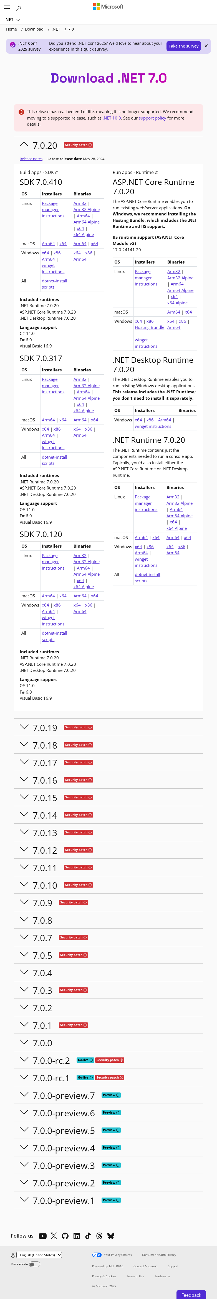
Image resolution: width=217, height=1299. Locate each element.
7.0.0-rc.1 (51, 1078)
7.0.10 (45, 885)
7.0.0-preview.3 (64, 1165)
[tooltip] (90, 145)
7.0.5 (42, 955)
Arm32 (80, 203)
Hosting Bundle (149, 327)
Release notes (31, 158)
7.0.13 (45, 833)
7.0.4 (42, 973)
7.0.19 (45, 728)
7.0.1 (42, 1025)
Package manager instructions (53, 209)
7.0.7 (42, 938)
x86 (57, 252)
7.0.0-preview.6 (64, 1113)
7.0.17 (45, 763)
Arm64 (83, 215)
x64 (80, 228)
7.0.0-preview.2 (64, 1183)
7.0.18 (45, 745)
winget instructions (53, 268)
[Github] (65, 1236)
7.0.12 (45, 850)
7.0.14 (45, 815)
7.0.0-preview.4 (64, 1148)
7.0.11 (45, 868)
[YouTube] (42, 1236)
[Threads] (99, 1236)
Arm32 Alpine (87, 209)
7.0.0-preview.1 (64, 1200)
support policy (152, 118)
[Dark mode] (34, 1264)
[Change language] (39, 1255)
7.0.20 (45, 145)
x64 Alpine (84, 234)
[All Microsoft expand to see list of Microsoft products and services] (7, 7)
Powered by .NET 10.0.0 (107, 1266)
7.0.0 (42, 1043)
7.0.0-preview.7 (64, 1095)
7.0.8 (42, 920)
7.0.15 (45, 798)
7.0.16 (45, 780)
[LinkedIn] (76, 1236)
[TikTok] (88, 1236)
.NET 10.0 (112, 118)
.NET (9, 19)
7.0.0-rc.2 (51, 1060)
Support (173, 1266)
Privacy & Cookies (104, 1276)
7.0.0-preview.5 (64, 1130)
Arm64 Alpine (87, 222)
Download (34, 29)
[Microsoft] (108, 7)
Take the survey (184, 46)
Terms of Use (135, 1276)
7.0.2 (42, 1008)
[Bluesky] (110, 1236)
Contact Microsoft (145, 1266)
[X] (54, 1236)
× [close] (206, 45)
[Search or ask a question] (19, 7)
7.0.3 (42, 990)
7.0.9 (42, 903)
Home (11, 29)
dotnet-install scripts (54, 284)
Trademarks (162, 1276)
